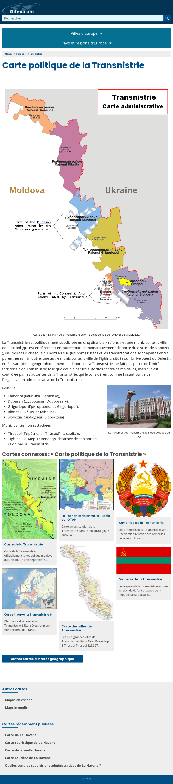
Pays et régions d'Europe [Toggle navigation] (86, 43)
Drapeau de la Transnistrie (140, 579)
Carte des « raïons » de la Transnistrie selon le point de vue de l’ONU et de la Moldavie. (86, 334)
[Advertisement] (66, 80)
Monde (9, 53)
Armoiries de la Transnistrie (141, 522)
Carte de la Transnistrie (23, 544)
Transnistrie (35, 53)
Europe (20, 53)
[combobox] (83, 18)
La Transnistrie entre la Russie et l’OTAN (86, 518)
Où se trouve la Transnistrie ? (28, 614)
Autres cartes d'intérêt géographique (42, 659)
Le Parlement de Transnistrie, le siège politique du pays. (139, 434)
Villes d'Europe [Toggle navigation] (86, 33)
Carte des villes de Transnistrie (77, 628)
